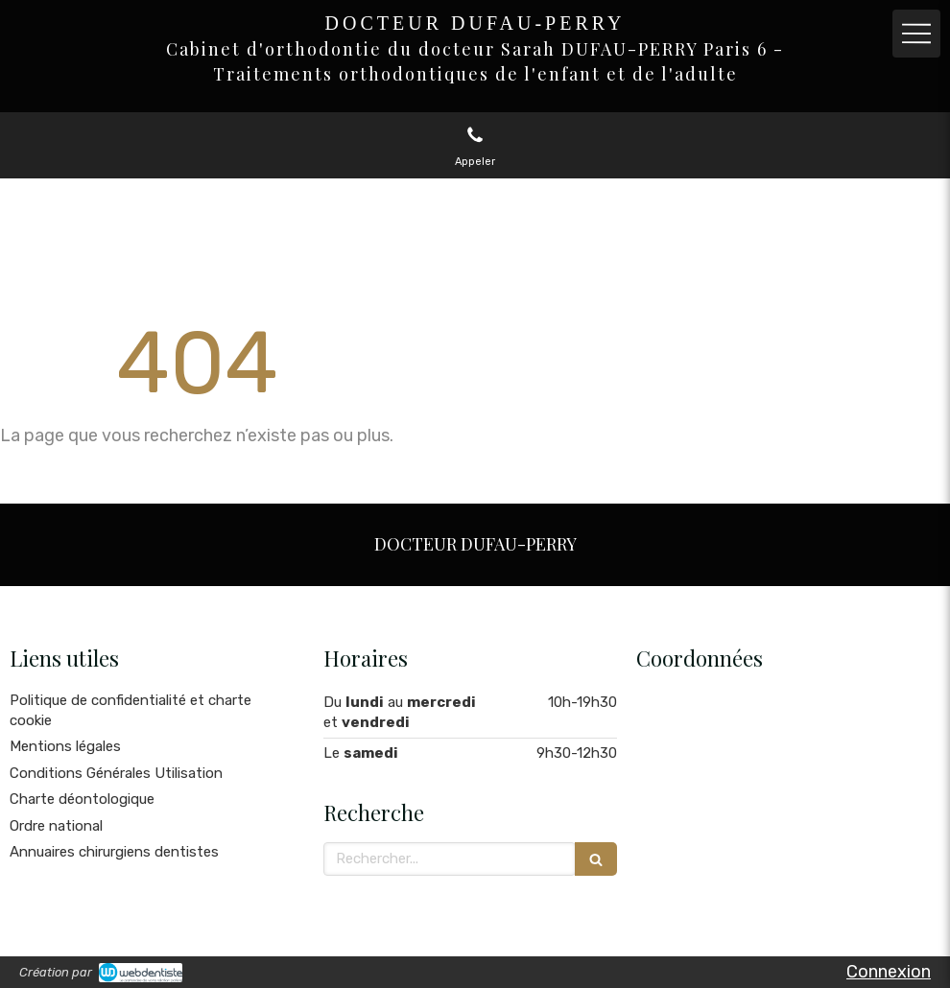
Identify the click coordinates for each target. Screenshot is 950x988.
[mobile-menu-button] (916, 34)
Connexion (888, 971)
